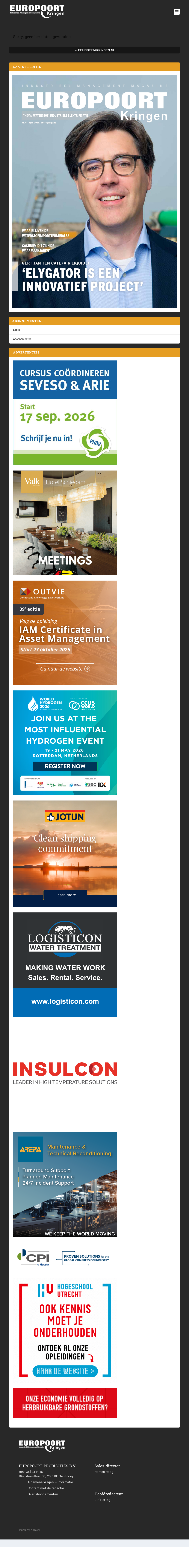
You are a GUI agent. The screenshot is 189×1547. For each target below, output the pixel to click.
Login (16, 337)
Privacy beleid (29, 1537)
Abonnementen (22, 346)
